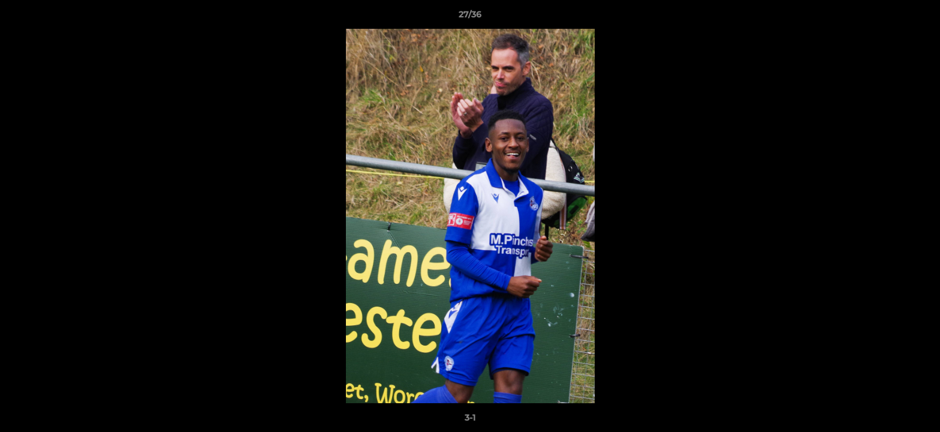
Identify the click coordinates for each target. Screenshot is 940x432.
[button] (918, 17)
